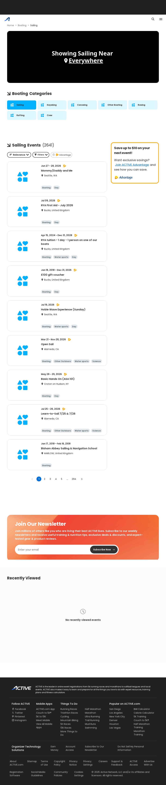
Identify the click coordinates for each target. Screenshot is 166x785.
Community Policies (61, 773)
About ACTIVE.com (16, 763)
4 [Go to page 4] (56, 479)
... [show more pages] (67, 479)
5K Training (140, 716)
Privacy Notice (73, 763)
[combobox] (19, 155)
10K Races (65, 727)
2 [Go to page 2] (44, 479)
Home (10, 25)
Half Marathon (93, 709)
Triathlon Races (69, 712)
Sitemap (32, 761)
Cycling (64, 716)
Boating (22, 25)
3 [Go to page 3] (50, 479)
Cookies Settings (78, 773)
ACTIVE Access (134, 763)
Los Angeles (116, 712)
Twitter (19, 712)
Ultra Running (92, 716)
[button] (40, 155)
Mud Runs (90, 724)
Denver (113, 720)
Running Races (68, 709)
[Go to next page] (81, 479)
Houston (114, 724)
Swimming (91, 727)
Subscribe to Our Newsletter (94, 748)
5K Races (65, 724)
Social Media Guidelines (38, 773)
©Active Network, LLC (107, 772)
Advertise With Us (149, 763)
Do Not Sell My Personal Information (131, 748)
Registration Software (16, 773)
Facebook (20, 709)
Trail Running (92, 720)
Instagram (21, 720)
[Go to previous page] (32, 479)
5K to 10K (41, 716)
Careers (103, 761)
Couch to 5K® (43, 712)
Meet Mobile (43, 720)
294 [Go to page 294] (74, 479)
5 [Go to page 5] (61, 479)
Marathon (90, 712)
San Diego (115, 709)
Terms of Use (44, 763)
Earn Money (54, 748)
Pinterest (20, 716)
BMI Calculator (142, 709)
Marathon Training (139, 733)
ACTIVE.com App (45, 709)
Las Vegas (115, 727)
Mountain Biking (69, 720)
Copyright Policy (59, 763)
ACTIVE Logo (18, 686)
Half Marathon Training (142, 725)
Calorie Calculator (144, 712)
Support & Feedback (117, 763)
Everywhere (86, 60)
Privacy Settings (88, 763)
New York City (117, 716)
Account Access (70, 748)
